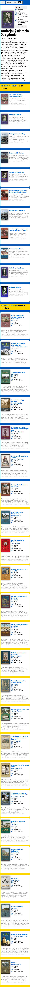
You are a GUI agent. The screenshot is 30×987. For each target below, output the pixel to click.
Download (21, 27)
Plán (15, 2)
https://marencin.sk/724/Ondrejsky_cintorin (23, 22)
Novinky (9, 2)
